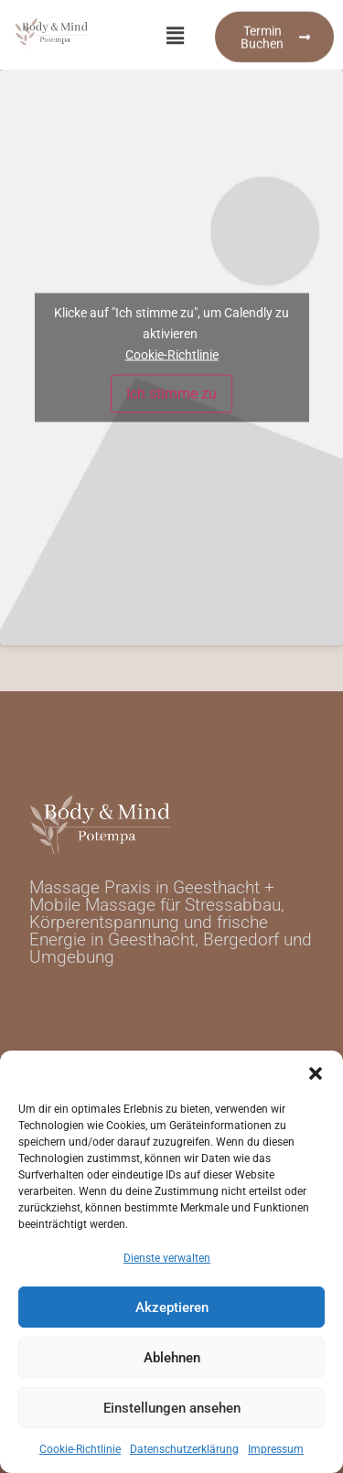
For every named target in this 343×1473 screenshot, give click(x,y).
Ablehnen (172, 1358)
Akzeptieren (172, 1307)
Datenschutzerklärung (184, 1449)
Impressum (276, 1449)
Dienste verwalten (166, 1258)
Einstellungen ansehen (172, 1408)
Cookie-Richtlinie (80, 1449)
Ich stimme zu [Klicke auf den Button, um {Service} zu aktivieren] (171, 393)
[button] (315, 1073)
